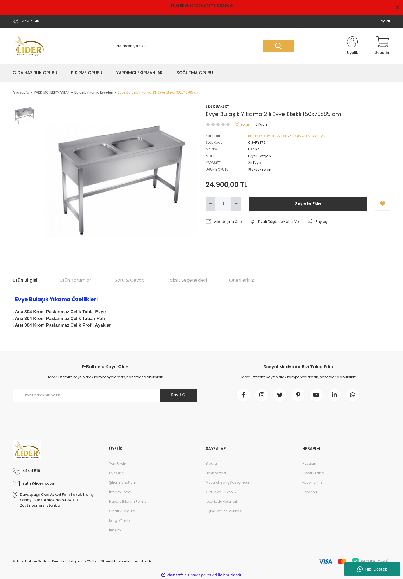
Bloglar (384, 21)
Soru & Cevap (130, 280)
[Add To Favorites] (382, 204)
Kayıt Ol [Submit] (179, 395)
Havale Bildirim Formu (128, 501)
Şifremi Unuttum (122, 482)
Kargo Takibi (119, 520)
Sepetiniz (309, 492)
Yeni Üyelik (117, 463)
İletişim (115, 530)
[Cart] (382, 45)
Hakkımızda (216, 473)
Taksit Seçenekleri (187, 280)
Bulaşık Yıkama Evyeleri (267, 135)
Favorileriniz (312, 482)
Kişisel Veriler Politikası (224, 511)
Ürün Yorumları (76, 280)
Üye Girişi (116, 473)
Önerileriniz (241, 280)
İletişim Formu (121, 492)
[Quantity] (223, 204)
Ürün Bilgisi (25, 280)
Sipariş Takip (313, 473)
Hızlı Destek (372, 569)
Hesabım (310, 463)
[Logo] (29, 46)
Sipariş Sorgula (122, 511)
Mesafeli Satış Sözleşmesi (227, 482)
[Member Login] (352, 45)
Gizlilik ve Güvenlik (221, 492)
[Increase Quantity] (236, 204)
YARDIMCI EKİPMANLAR (307, 135)
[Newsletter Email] (105, 395)
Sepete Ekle (308, 203)
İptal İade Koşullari (221, 501)
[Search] (201, 46)
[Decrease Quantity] (210, 204)
